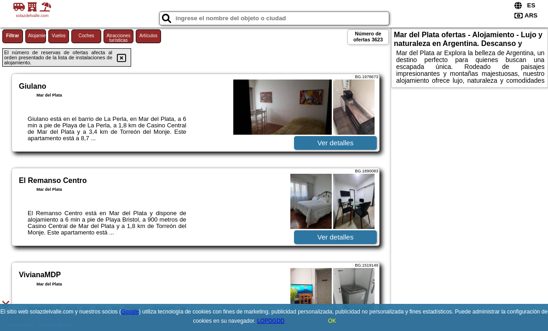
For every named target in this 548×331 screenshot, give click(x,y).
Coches (86, 35)
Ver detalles (335, 143)
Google (130, 311)
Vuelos (58, 35)
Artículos (148, 35)
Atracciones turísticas (118, 38)
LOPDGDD (270, 321)
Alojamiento (37, 35)
